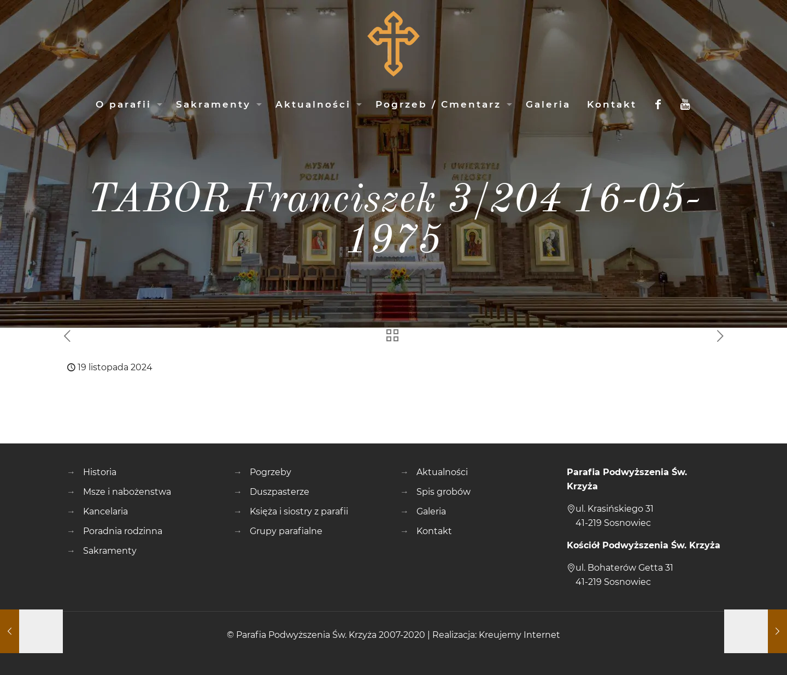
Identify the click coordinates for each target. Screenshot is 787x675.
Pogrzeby (270, 472)
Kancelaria (105, 511)
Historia (99, 472)
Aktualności (442, 472)
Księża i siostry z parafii (299, 511)
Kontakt (434, 531)
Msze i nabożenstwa (127, 492)
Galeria (431, 511)
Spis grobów (443, 492)
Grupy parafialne (286, 531)
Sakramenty (110, 551)
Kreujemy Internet (519, 635)
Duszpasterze (279, 492)
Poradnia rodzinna (122, 531)
